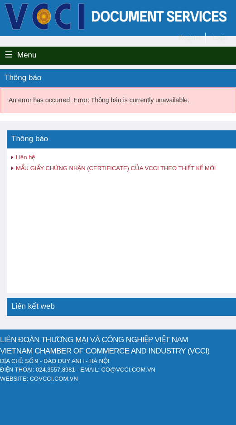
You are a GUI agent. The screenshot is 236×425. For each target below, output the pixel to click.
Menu (27, 55)
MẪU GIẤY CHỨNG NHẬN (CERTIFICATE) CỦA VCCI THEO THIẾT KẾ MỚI (116, 168)
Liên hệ (25, 157)
